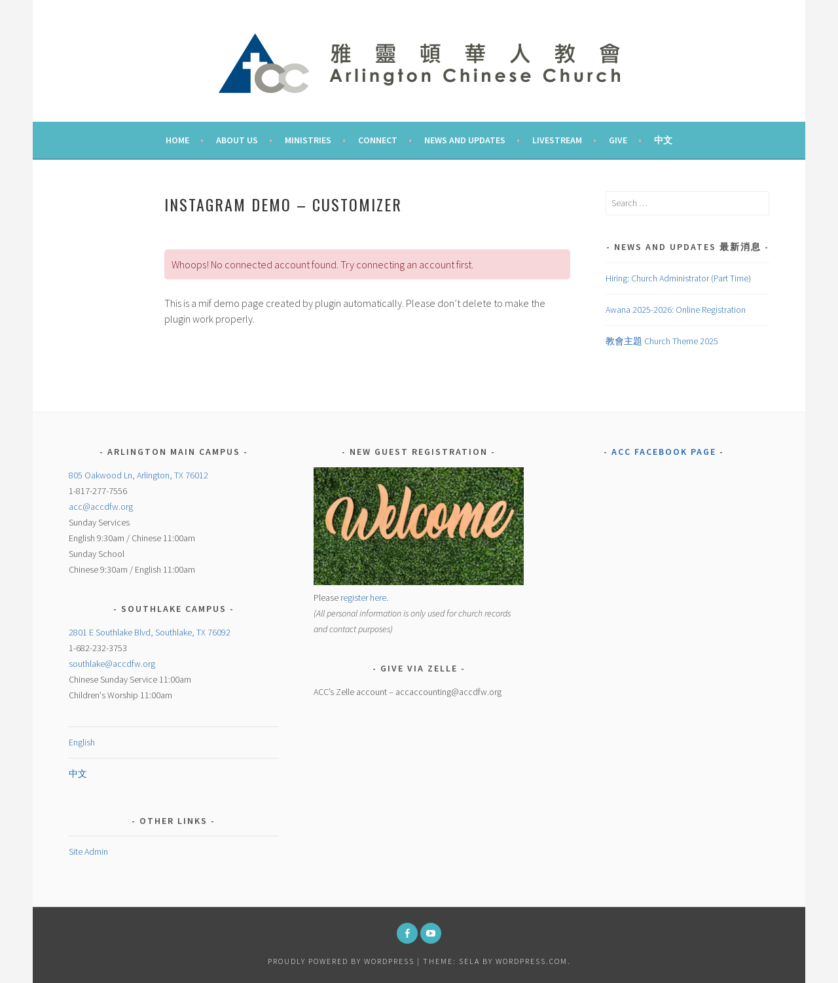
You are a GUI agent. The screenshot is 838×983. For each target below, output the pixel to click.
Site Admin (88, 851)
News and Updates (464, 140)
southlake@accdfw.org (112, 664)
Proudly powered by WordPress (341, 961)
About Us (237, 140)
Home (177, 140)
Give (618, 140)
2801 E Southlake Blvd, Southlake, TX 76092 (149, 632)
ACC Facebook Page (663, 451)
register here (363, 597)
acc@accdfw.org (101, 506)
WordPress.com (532, 961)
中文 (663, 140)
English (82, 742)
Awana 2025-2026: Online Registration (676, 309)
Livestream (557, 140)
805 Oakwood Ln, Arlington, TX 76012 (138, 475)
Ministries (308, 140)
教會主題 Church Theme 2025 (662, 341)
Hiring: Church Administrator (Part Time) (678, 278)
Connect (377, 140)
